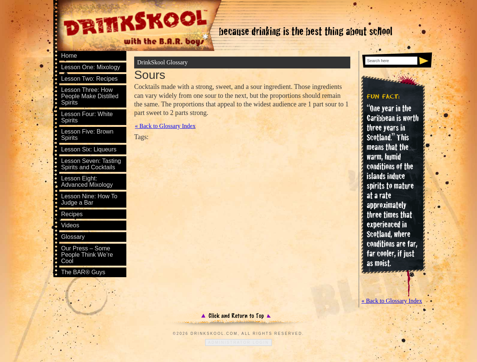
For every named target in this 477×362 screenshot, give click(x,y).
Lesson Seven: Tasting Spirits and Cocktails (91, 164)
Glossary (73, 237)
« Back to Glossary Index (165, 126)
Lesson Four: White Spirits (87, 117)
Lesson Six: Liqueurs (89, 149)
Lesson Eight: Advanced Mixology (87, 181)
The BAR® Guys (83, 272)
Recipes (72, 214)
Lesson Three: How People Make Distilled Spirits (90, 96)
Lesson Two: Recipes (89, 79)
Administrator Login (238, 342)
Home (69, 55)
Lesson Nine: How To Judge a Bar (89, 199)
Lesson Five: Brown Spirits (87, 134)
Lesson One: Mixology (90, 67)
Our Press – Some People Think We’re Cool (87, 254)
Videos (70, 225)
